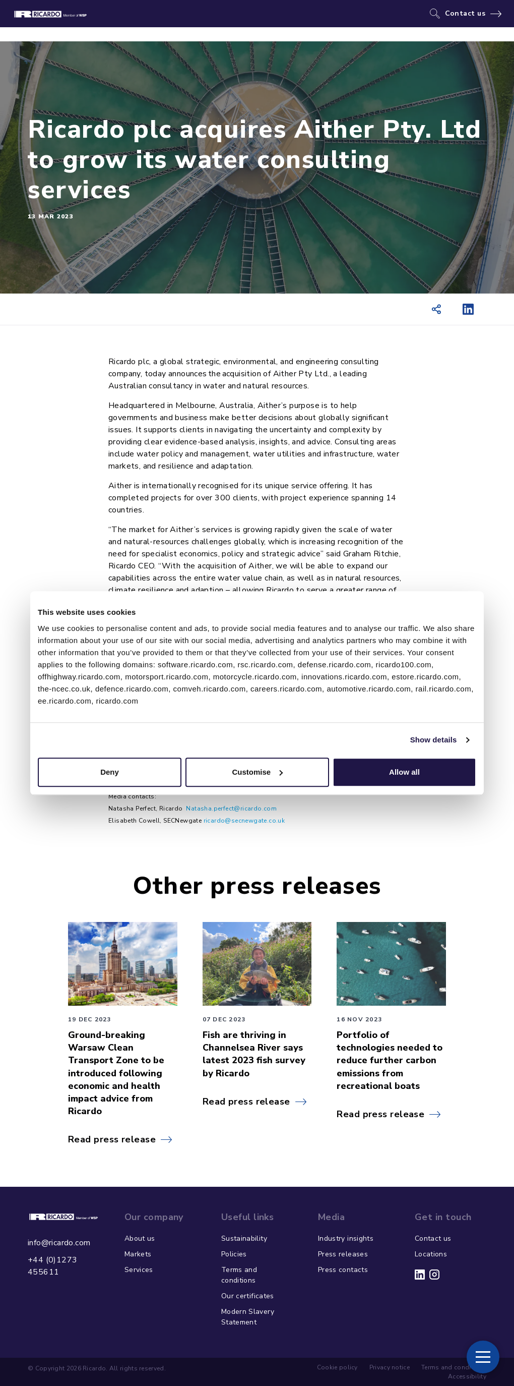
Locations (431, 1254)
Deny (109, 772)
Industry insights (345, 1238)
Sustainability (244, 1238)
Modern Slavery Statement (247, 1317)
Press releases (343, 1254)
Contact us (465, 14)
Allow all (404, 772)
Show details (433, 739)
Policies (234, 1254)
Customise (257, 772)
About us (139, 1238)
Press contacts (343, 1270)
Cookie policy (337, 1367)
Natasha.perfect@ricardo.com (231, 808)
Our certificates (247, 1296)
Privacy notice (389, 1367)
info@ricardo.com (59, 1242)
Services (138, 1270)
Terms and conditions (239, 1275)
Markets (137, 1254)
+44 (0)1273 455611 (52, 1266)
